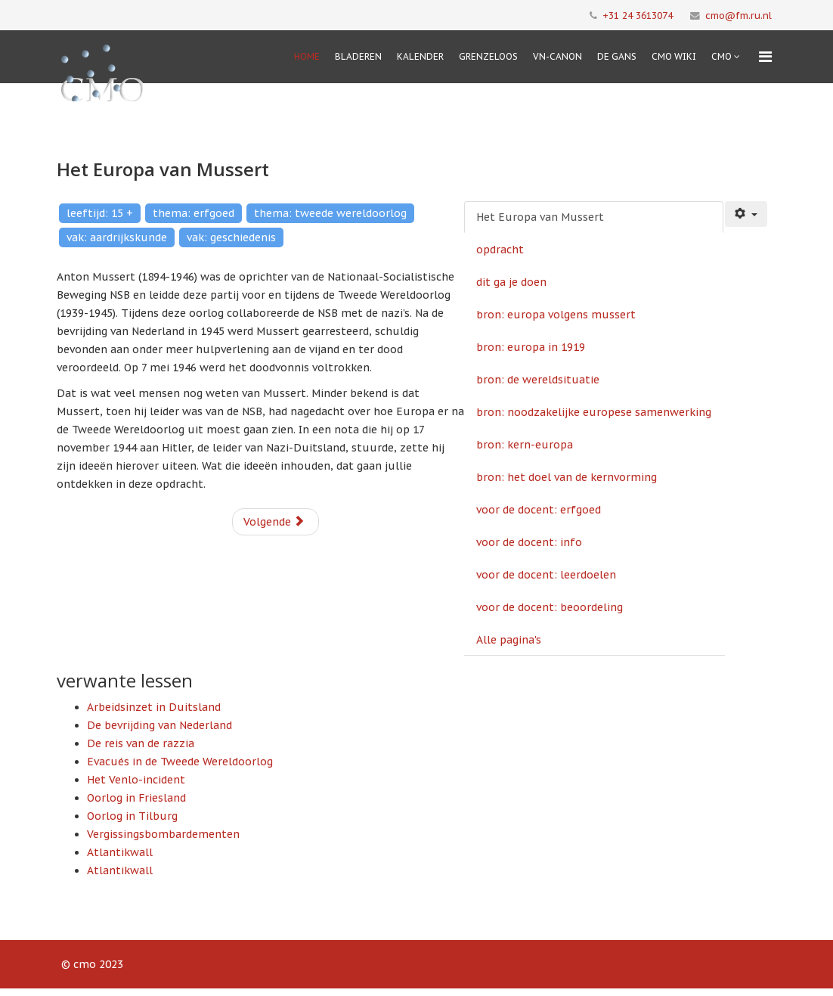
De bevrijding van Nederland (159, 725)
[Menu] (765, 56)
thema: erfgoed (193, 213)
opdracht (500, 249)
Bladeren (358, 56)
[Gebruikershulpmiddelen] (746, 214)
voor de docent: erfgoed (538, 510)
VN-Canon (557, 56)
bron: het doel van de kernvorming (566, 477)
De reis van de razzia (140, 743)
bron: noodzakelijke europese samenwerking (593, 412)
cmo (721, 56)
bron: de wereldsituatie (537, 379)
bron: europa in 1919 (530, 347)
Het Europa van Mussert (540, 217)
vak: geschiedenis (231, 237)
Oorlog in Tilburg (132, 816)
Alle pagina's (508, 640)
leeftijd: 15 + (100, 213)
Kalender (420, 56)
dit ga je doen (511, 282)
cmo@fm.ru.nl (738, 15)
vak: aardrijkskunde (117, 237)
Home (307, 56)
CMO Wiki (674, 56)
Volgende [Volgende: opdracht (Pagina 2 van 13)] (274, 522)
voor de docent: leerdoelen (546, 575)
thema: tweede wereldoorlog (330, 213)
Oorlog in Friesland (136, 798)
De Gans (616, 56)
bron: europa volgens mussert (556, 314)
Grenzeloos (488, 56)
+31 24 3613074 (637, 15)
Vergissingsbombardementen (163, 834)
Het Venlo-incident (136, 780)
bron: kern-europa (524, 444)
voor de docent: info (529, 542)
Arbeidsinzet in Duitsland (154, 707)
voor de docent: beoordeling (549, 607)
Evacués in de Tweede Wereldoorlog (180, 761)
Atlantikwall (120, 852)
